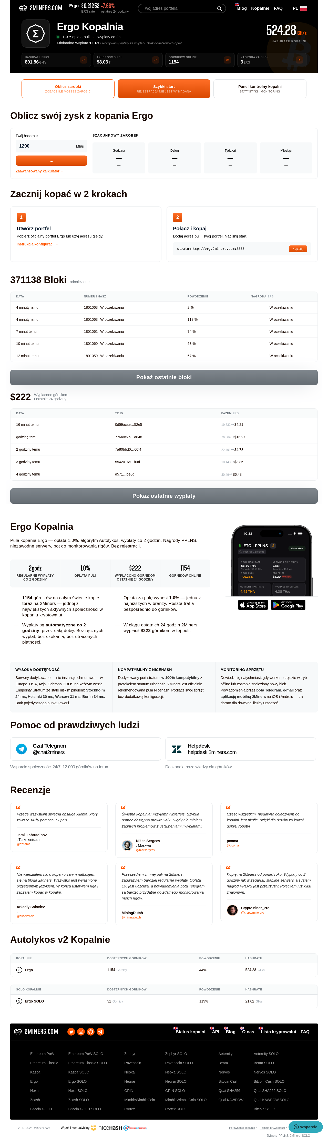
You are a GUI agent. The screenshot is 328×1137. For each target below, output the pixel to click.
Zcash (35, 1096)
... (51, 161)
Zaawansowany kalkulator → (40, 172)
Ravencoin (132, 1062)
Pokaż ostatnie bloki (164, 378)
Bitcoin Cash (229, 1079)
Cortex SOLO (176, 1104)
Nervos (224, 1070)
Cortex (129, 1104)
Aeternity (226, 1053)
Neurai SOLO (176, 1079)
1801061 (91, 332)
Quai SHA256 (229, 1087)
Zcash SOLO (78, 1096)
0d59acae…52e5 (128, 425)
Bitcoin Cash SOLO (269, 1079)
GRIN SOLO (175, 1087)
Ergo (29, 971)
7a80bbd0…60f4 (128, 450)
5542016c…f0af (127, 463)
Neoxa (129, 1070)
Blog (230, 1032)
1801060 (91, 345)
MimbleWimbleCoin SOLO (186, 1096)
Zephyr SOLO (176, 1053)
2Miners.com (43, 1124)
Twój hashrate (27, 137)
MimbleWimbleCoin (139, 1096)
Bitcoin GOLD (41, 1104)
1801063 (91, 308)
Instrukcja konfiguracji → (38, 245)
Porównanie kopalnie (236, 1124)
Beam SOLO (264, 1062)
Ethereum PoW (42, 1053)
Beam (223, 1062)
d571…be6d (124, 475)
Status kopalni (190, 1032)
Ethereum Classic (44, 1062)
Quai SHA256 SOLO (270, 1087)
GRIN (128, 1087)
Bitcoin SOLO (264, 1104)
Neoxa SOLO (175, 1070)
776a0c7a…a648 (128, 438)
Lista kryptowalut (278, 1032)
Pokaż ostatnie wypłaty (164, 497)
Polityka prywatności (269, 1124)
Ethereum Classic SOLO (87, 1062)
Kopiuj (298, 249)
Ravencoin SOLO (179, 1062)
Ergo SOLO (34, 1002)
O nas (248, 1032)
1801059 (91, 357)
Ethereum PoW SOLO (85, 1053)
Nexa (34, 1087)
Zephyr (129, 1053)
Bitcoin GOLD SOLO (84, 1104)
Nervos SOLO (265, 1070)
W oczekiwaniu (112, 308)
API (215, 1032)
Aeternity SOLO (266, 1053)
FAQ (305, 1032)
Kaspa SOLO (78, 1070)
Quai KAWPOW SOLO (272, 1096)
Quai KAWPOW (231, 1096)
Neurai (129, 1079)
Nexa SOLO (77, 1087)
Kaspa (35, 1070)
